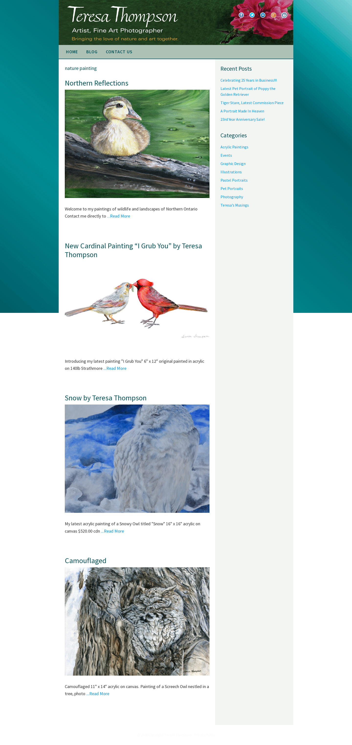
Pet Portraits (231, 188)
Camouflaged (85, 560)
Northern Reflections (96, 83)
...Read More (118, 216)
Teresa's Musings (234, 205)
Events (226, 155)
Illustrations (231, 171)
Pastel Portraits (234, 180)
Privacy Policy (204, 735)
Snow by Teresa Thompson (106, 397)
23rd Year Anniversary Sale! (242, 119)
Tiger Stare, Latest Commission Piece (252, 102)
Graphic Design (233, 163)
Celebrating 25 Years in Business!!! (248, 80)
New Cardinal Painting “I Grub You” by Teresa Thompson (133, 250)
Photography (231, 196)
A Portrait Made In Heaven (242, 111)
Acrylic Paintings (234, 146)
